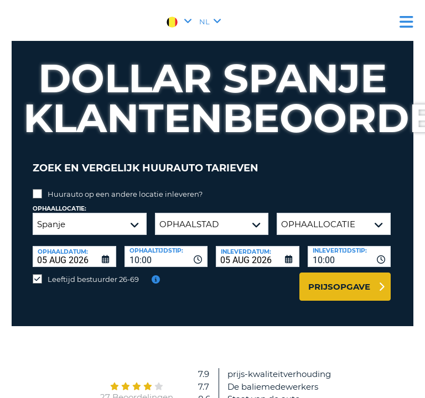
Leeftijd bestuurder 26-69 (93, 279)
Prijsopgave (339, 286)
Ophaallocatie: (59, 208)
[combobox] (166, 256)
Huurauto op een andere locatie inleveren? (125, 194)
